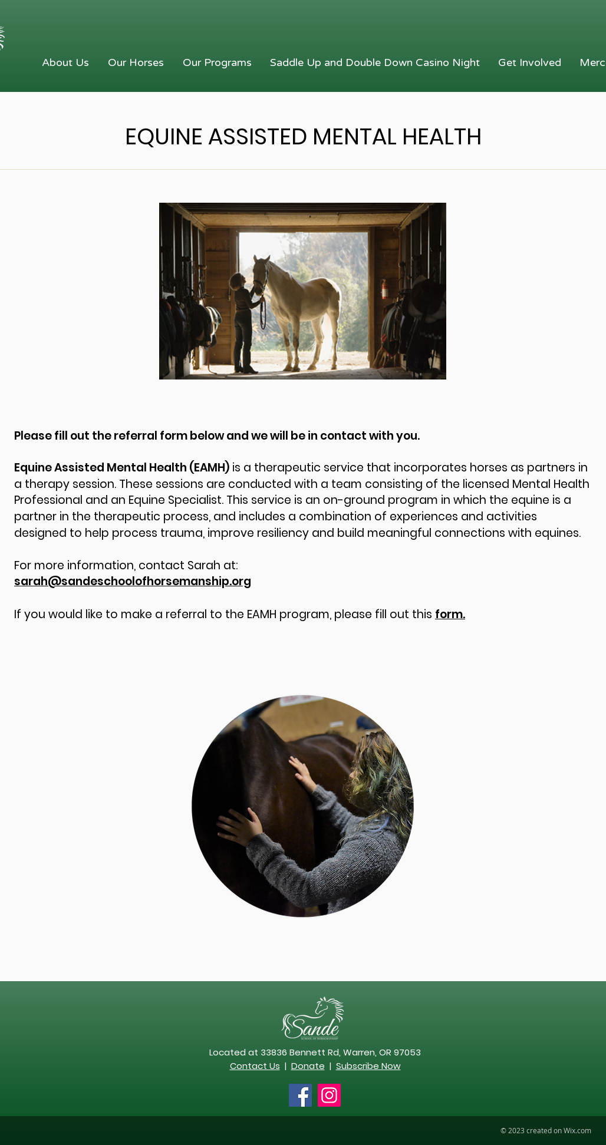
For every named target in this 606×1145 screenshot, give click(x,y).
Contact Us (255, 1066)
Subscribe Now (368, 1066)
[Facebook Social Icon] (300, 1095)
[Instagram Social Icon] (329, 1095)
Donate (308, 1066)
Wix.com (577, 1130)
